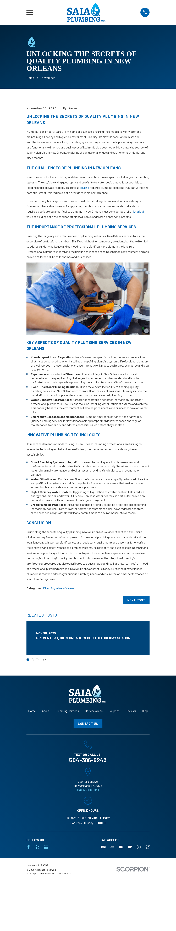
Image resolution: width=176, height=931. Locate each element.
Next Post (136, 658)
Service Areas (94, 769)
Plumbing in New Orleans (58, 646)
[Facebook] (28, 905)
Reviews (131, 769)
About (46, 769)
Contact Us (88, 782)
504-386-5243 (88, 818)
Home (32, 769)
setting (84, 246)
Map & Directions (88, 848)
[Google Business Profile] (46, 905)
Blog (145, 769)
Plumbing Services (67, 769)
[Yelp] (37, 905)
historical (138, 269)
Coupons (114, 769)
